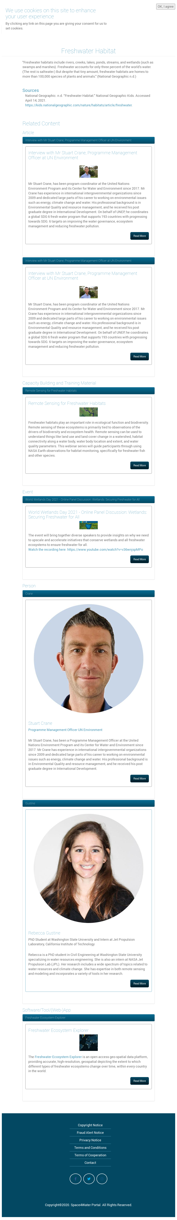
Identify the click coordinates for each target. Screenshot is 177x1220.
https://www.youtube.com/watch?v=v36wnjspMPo (105, 549)
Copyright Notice (90, 1125)
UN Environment (90, 729)
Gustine (30, 803)
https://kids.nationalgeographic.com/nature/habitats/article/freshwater (78, 105)
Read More (139, 236)
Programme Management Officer (53, 729)
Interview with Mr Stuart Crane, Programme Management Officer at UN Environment (78, 140)
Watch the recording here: (47, 549)
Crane (29, 594)
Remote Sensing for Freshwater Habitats (51, 391)
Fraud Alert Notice (90, 1132)
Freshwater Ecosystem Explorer (45, 1018)
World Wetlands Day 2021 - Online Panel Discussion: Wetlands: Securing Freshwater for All (82, 499)
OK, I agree (166, 6)
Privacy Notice (90, 1140)
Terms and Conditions (90, 1147)
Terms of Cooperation (90, 1155)
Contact (90, 1162)
